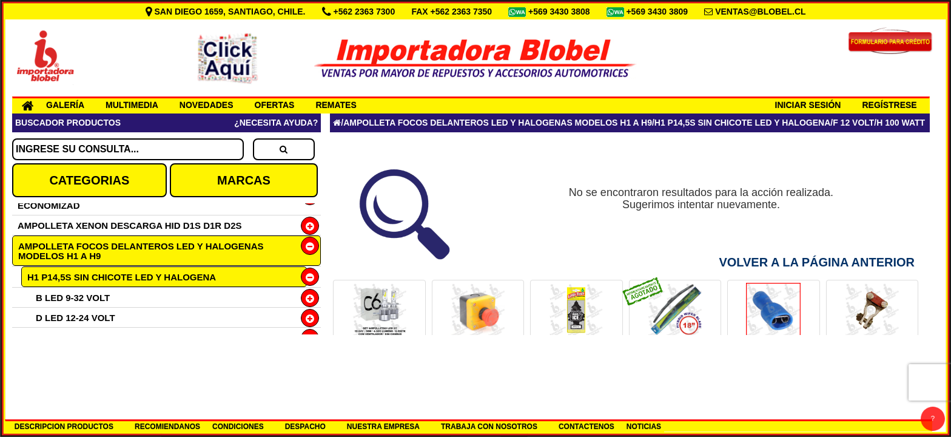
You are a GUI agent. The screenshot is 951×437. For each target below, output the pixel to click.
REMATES (335, 105)
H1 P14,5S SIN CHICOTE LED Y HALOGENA (121, 277)
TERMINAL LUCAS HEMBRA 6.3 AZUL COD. (773, 362)
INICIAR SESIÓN (808, 105)
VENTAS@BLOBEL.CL (760, 11)
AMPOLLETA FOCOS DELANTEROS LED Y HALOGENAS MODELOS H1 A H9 (140, 251)
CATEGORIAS (89, 180)
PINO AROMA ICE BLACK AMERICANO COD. (576, 362)
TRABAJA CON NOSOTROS (489, 426)
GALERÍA (65, 105)
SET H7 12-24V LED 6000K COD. (379, 358)
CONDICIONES (238, 426)
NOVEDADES (207, 105)
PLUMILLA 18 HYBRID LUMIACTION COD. (675, 362)
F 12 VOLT (853, 122)
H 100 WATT (900, 122)
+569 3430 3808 (560, 11)
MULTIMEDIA (132, 105)
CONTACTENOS (586, 426)
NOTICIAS (644, 426)
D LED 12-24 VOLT (75, 318)
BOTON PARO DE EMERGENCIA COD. (478, 362)
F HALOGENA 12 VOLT (85, 338)
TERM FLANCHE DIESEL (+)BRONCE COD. (872, 362)
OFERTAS (275, 105)
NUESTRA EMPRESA (383, 426)
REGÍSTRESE (889, 105)
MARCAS (244, 180)
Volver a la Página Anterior (817, 262)
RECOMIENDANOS (167, 426)
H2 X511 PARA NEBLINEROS (89, 378)
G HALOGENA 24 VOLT (86, 358)
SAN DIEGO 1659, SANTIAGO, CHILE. (227, 11)
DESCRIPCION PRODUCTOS (64, 426)
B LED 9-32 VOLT (73, 298)
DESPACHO (305, 426)
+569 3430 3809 (658, 11)
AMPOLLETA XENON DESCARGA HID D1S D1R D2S (130, 225)
